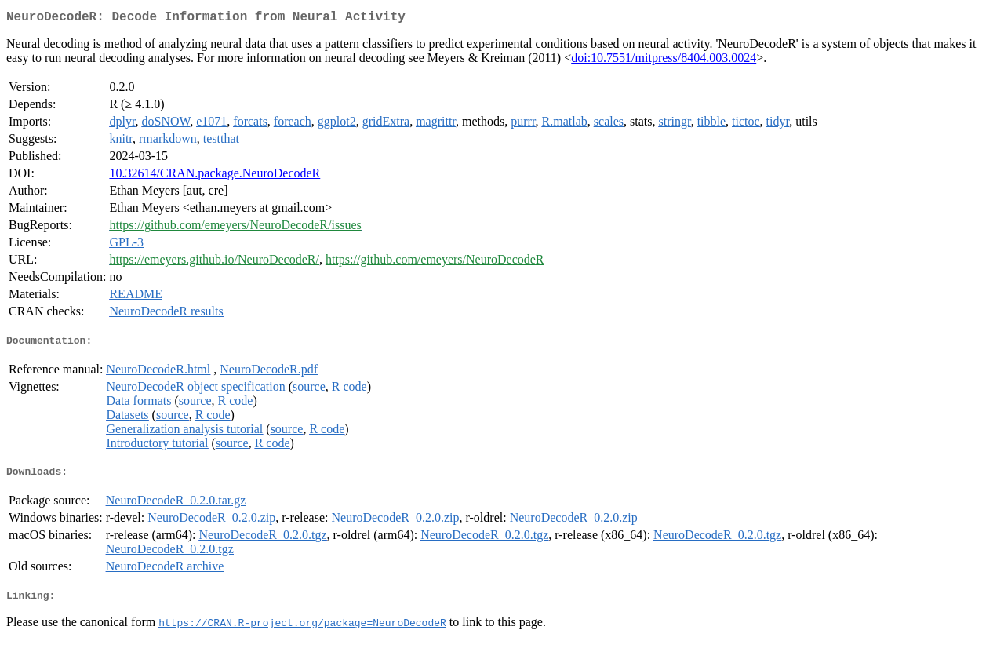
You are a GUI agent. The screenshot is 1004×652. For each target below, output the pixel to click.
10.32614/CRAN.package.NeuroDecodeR (214, 176)
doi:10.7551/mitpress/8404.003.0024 (663, 60)
